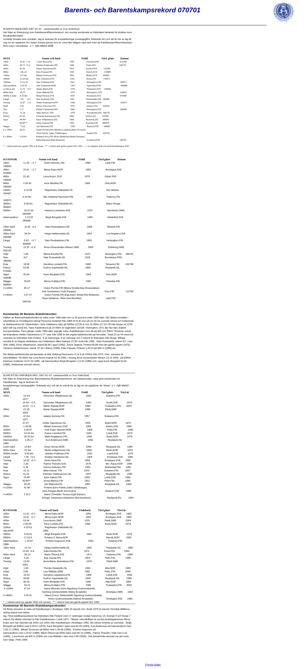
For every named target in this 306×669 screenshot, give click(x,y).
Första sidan (153, 664)
